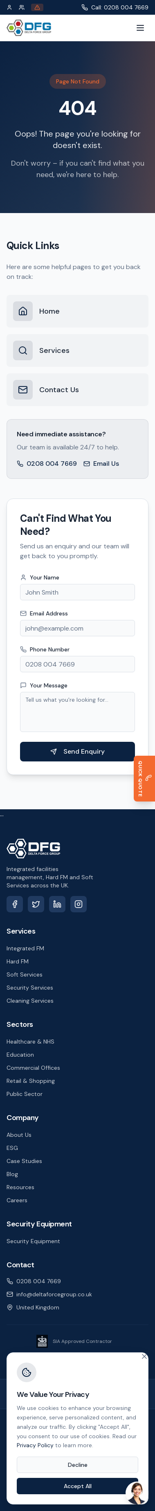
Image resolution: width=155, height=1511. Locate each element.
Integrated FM (25, 948)
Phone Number (49, 649)
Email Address (48, 613)
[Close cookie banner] (144, 1356)
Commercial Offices (33, 1067)
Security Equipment (33, 1241)
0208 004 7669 (47, 463)
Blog (12, 1174)
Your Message (48, 685)
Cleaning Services (30, 1000)
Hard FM (18, 961)
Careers (17, 1200)
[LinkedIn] (57, 904)
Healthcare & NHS (30, 1041)
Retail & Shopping (31, 1080)
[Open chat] (137, 1493)
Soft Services (25, 974)
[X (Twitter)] (36, 904)
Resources (20, 1187)
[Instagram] (78, 904)
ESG (12, 1148)
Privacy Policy (35, 1445)
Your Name (43, 577)
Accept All (78, 1486)
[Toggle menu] (140, 28)
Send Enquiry (81, 751)
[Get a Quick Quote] (142, 779)
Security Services (30, 987)
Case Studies (24, 1161)
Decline (78, 1464)
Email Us (101, 463)
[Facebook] (15, 904)
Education (20, 1054)
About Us (19, 1134)
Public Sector (25, 1094)
